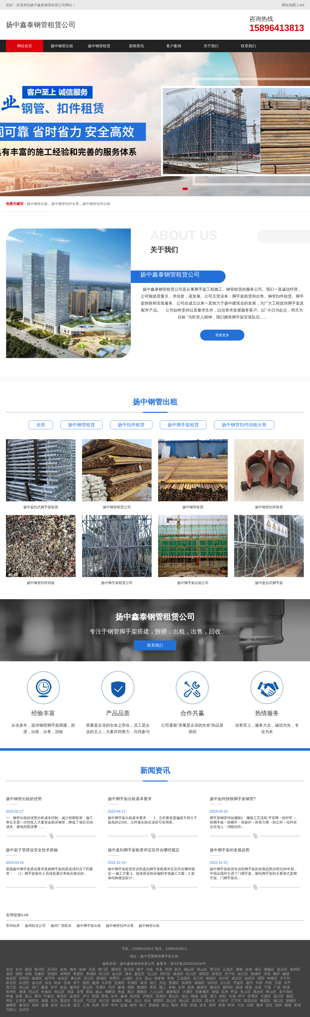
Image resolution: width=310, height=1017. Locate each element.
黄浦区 (256, 974)
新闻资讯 (136, 46)
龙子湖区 (286, 992)
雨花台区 (251, 1001)
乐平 (287, 983)
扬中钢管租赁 (99, 46)
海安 (73, 969)
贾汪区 (215, 969)
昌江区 (11, 987)
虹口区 (191, 974)
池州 (278, 1005)
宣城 (193, 1005)
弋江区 (91, 1001)
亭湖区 (132, 983)
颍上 (162, 987)
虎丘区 (237, 978)
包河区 (135, 996)
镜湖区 (117, 1001)
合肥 (250, 1005)
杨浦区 (178, 974)
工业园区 (183, 978)
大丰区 (106, 983)
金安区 (75, 996)
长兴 (18, 969)
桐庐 (276, 974)
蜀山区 (174, 996)
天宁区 (285, 978)
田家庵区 (202, 992)
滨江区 (89, 978)
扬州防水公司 (35, 926)
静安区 (217, 974)
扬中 (249, 983)
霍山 (28, 996)
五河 (224, 992)
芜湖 (297, 1005)
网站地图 (289, 5)
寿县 (121, 992)
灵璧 (80, 992)
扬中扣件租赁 (131, 424)
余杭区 (63, 978)
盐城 (123, 1005)
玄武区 (24, 1010)
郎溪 (286, 987)
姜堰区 (174, 983)
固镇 (215, 992)
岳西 (203, 996)
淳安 (267, 974)
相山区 (59, 992)
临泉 (190, 987)
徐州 (54, 1005)
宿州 (212, 1005)
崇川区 (129, 969)
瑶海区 (161, 996)
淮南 (221, 1005)
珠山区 (24, 987)
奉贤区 (78, 974)
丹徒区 (238, 983)
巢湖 (123, 996)
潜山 (184, 996)
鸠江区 (104, 1001)
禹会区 (258, 992)
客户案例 (173, 46)
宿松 (222, 996)
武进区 (24, 983)
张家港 (159, 978)
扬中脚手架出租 (89, 926)
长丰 (114, 996)
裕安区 (62, 996)
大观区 (266, 996)
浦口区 (278, 1001)
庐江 (86, 996)
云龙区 (228, 969)
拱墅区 (114, 978)
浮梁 (277, 983)
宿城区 (52, 974)
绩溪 (248, 987)
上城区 (127, 978)
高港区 (186, 983)
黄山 (165, 1005)
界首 (153, 987)
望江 (213, 996)
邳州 (168, 969)
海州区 (295, 969)
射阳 (86, 983)
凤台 (130, 992)
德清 (28, 969)
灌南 (239, 969)
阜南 (172, 987)
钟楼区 (272, 978)
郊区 (9, 1001)
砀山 (98, 992)
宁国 (267, 987)
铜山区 (189, 969)
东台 (48, 983)
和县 (128, 1001)
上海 (86, 1005)
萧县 (89, 992)
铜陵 (287, 1005)
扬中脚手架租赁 (183, 424)
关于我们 (211, 46)
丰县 (159, 969)
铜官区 (33, 1001)
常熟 (170, 978)
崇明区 (65, 974)
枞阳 (289, 996)
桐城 (194, 996)
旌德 (239, 987)
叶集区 (49, 996)
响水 (57, 983)
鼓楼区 (291, 1001)
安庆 (269, 1005)
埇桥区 (110, 992)
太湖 (232, 996)
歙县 (63, 987)
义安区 (20, 1001)
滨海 (67, 983)
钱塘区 (37, 978)
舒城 (9, 996)
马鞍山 (11, 1010)
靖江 (153, 983)
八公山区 (157, 992)
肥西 (95, 996)
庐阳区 (148, 996)
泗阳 (18, 974)
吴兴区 (52, 969)
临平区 (50, 978)
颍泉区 (202, 987)
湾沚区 (78, 1001)
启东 (92, 969)
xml (301, 5)
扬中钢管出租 (62, 46)
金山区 (117, 974)
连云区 (282, 969)
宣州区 (11, 992)
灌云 (258, 969)
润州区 (212, 983)
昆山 (148, 978)
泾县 (258, 987)
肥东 (104, 996)
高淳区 (197, 1001)
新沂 (178, 969)
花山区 (171, 1001)
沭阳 (28, 974)
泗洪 (9, 974)
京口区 (225, 983)
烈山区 (33, 992)
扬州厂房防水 (61, 926)
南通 (44, 1005)
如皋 (82, 969)
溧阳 (261, 978)
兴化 (162, 983)
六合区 (223, 1001)
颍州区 (228, 987)
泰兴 (143, 983)
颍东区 (215, 987)
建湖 (95, 983)
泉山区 (202, 969)
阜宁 (76, 983)
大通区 (187, 992)
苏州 (104, 1005)
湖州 (35, 1005)
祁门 (35, 987)
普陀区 (204, 974)
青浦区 (91, 974)
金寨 (18, 996)
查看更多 (222, 335)
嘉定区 (139, 974)
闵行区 (165, 974)
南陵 (44, 1001)
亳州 (174, 1005)
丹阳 (268, 983)
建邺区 (11, 1005)
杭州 (95, 1005)
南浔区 (39, 969)
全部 (40, 424)
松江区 (104, 974)
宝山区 (152, 974)
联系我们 (248, 46)
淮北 (202, 1005)
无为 (54, 1001)
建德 (285, 974)
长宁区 (230, 974)
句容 (259, 983)
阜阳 (183, 1005)
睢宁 (140, 969)
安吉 (9, 969)
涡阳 (130, 987)
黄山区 (88, 987)
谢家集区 (173, 992)
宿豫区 (39, 974)
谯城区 (142, 987)
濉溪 (22, 992)
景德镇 (154, 1005)
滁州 (259, 1005)
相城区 (211, 978)
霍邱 (37, 996)
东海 (248, 969)
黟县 (44, 987)
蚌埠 (231, 1005)
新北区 (11, 983)
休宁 (54, 987)
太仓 (138, 978)
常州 (114, 1005)
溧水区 (210, 1001)
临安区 (11, 978)
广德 (276, 987)
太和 (181, 987)
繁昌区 (65, 1001)
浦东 (128, 974)
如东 (63, 969)
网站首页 (24, 46)
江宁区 (236, 1001)
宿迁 (76, 1005)
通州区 (116, 969)
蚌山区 (271, 992)
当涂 (147, 1001)
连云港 (65, 1005)
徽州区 (75, 987)
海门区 (103, 969)
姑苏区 (250, 978)
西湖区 (101, 978)
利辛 (111, 987)
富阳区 (24, 978)
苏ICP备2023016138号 (188, 964)
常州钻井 (13, 926)
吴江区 (198, 978)
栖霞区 (265, 1001)
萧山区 (76, 978)
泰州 (133, 1005)
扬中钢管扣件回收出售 (244, 424)
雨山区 (184, 1001)
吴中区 (224, 978)
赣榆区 (269, 969)
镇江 (142, 1005)
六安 (240, 1005)
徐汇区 (243, 974)
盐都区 (119, 983)
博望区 (158, 1001)
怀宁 (241, 996)
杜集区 (46, 992)
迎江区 (278, 996)
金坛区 (37, 983)
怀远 (234, 992)
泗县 (70, 992)
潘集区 (142, 992)
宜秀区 (253, 996)
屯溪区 (100, 987)
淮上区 (245, 992)
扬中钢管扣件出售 (120, 926)
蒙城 (121, 987)
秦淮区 (24, 1005)
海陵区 (199, 983)
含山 (137, 1001)
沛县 (149, 969)
